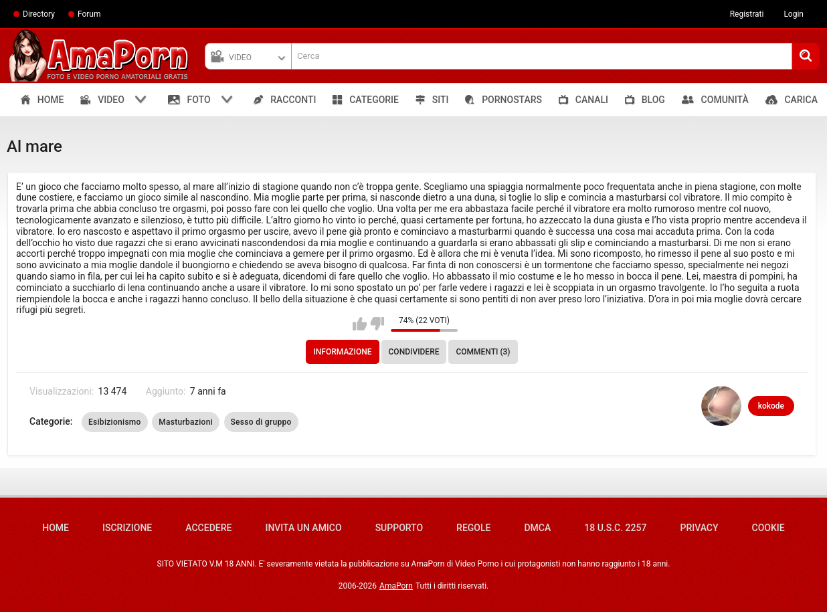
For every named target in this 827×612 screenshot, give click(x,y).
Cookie (768, 527)
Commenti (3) (483, 351)
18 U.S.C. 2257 (615, 527)
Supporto (399, 527)
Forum (89, 14)
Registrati (747, 14)
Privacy (699, 527)
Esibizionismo (114, 422)
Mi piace (360, 323)
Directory (39, 14)
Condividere (414, 351)
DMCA (537, 527)
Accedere (208, 527)
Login (794, 14)
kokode (771, 406)
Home (55, 527)
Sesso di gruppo (261, 422)
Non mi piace (377, 323)
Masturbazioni (186, 422)
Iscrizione (127, 527)
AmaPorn (396, 586)
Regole (473, 527)
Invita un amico (303, 527)
